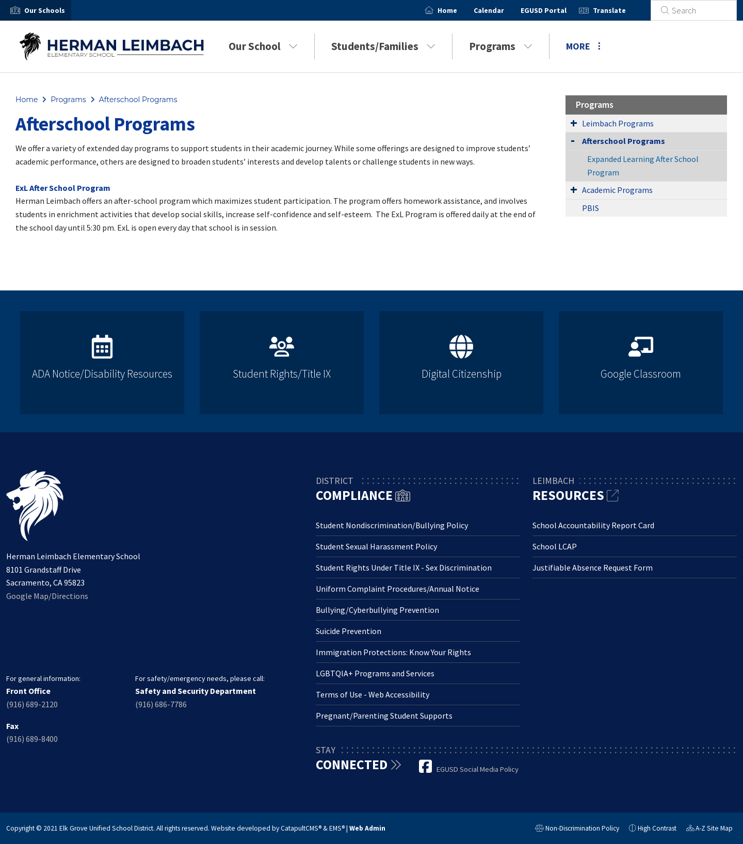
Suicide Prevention (348, 631)
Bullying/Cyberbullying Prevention (377, 610)
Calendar (501, 10)
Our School (263, 46)
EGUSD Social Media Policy (478, 769)
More (583, 46)
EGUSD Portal (556, 10)
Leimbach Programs (618, 123)
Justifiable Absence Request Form (592, 567)
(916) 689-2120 (32, 704)
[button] (44, 10)
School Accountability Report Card (593, 525)
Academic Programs (617, 190)
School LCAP (554, 546)
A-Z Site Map (709, 829)
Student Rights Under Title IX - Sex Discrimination (404, 567)
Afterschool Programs (138, 99)
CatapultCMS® (301, 828)
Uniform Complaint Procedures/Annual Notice (397, 588)
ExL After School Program (62, 188)
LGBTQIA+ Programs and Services (375, 673)
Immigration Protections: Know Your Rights (393, 652)
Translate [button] (621, 10)
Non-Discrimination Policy (577, 829)
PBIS (590, 208)
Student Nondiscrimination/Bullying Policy (392, 525)
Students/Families (383, 46)
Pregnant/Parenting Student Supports (384, 715)
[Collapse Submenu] (573, 140)
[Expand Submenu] (573, 123)
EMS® (337, 828)
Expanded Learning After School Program (643, 165)
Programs (500, 46)
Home (460, 10)
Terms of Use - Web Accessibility (372, 694)
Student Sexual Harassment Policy (376, 546)
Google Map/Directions (47, 596)
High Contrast (657, 828)
